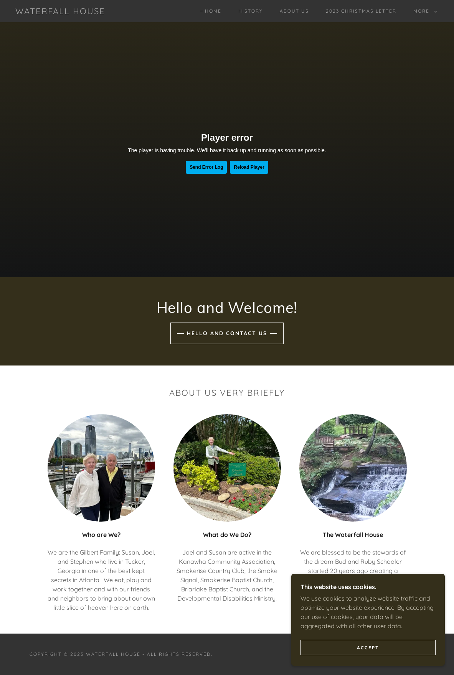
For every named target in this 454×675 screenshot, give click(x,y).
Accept (368, 647)
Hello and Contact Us (227, 333)
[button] (424, 11)
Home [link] (213, 11)
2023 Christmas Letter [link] (361, 11)
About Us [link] (294, 11)
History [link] (250, 11)
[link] (60, 12)
